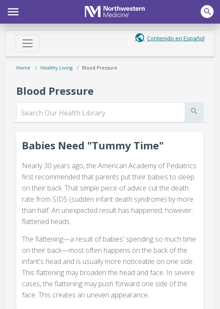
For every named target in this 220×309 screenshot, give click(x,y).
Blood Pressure (99, 67)
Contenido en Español (176, 38)
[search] (101, 113)
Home (23, 67)
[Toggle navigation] (27, 43)
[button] (11, 10)
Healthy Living (56, 67)
